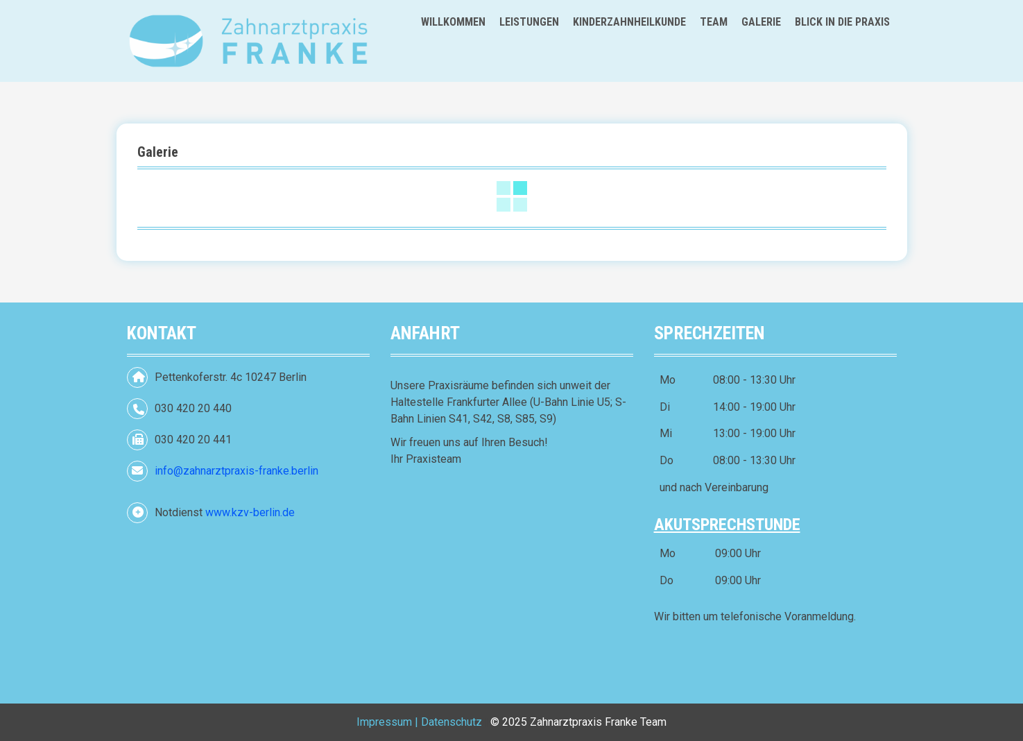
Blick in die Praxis (842, 21)
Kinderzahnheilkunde (629, 21)
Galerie (761, 21)
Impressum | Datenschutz (419, 722)
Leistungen (529, 21)
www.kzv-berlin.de (250, 512)
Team (714, 21)
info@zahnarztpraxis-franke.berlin (236, 470)
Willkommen (453, 21)
